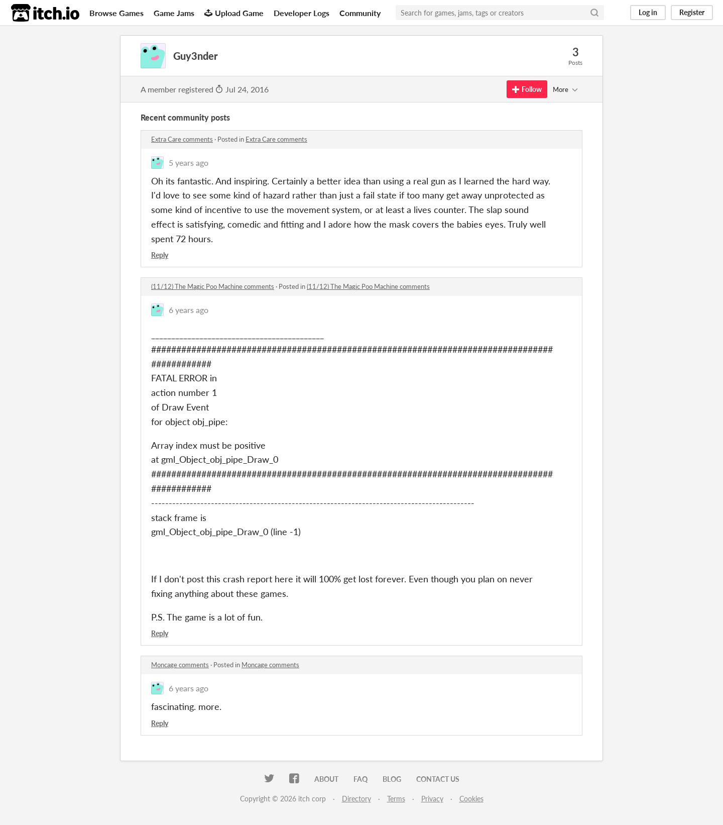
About (326, 779)
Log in (648, 12)
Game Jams (174, 13)
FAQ (360, 779)
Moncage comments (180, 665)
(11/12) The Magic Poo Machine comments (212, 286)
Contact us (437, 779)
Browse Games (116, 13)
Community (360, 13)
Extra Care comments (182, 139)
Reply (159, 255)
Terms (396, 798)
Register (691, 12)
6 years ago (188, 310)
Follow (527, 89)
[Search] (594, 12)
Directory (356, 798)
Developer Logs (301, 13)
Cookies (471, 798)
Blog (392, 779)
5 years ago (188, 162)
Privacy (432, 798)
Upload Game (234, 13)
